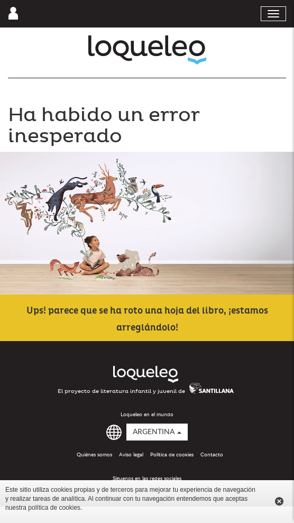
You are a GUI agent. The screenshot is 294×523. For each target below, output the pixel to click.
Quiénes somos (94, 454)
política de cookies (54, 507)
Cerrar (279, 501)
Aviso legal (131, 454)
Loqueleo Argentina (147, 50)
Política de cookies (172, 454)
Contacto (211, 454)
